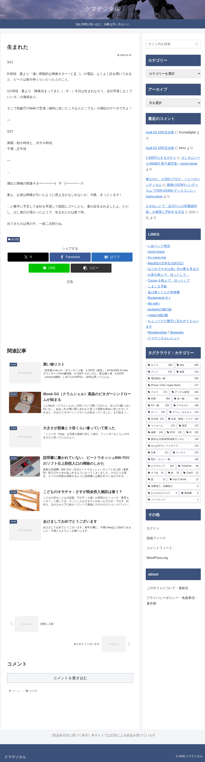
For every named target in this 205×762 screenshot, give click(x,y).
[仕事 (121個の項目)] (158, 453)
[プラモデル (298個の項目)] (186, 406)
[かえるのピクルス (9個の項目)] (162, 493)
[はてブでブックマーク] (112, 257)
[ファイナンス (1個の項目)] (173, 500)
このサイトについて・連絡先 (167, 588)
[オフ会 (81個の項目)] (156, 473)
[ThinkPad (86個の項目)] (188, 466)
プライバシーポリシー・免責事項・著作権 (172, 600)
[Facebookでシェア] (70, 257)
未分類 (13, 239)
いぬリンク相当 (159, 246)
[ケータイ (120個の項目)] (185, 453)
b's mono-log (157, 257)
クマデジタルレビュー (164, 338)
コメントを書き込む (70, 678)
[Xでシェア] (28, 257)
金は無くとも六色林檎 (164, 292)
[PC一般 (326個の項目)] (158, 406)
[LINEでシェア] (49, 268)
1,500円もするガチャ (161, 157)
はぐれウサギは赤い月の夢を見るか (173, 269)
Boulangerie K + (159, 297)
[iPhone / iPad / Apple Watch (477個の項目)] (173, 385)
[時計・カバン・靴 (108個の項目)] (173, 460)
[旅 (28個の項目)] (173, 473)
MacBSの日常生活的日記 (166, 263)
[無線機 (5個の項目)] (190, 493)
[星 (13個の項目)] (156, 480)
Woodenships (157, 332)
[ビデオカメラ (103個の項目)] (161, 466)
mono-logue (156, 251)
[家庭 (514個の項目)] (187, 372)
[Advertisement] (70, 313)
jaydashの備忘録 (160, 309)
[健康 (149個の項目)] (155, 432)
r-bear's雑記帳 (158, 315)
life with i (154, 303)
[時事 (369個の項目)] (159, 399)
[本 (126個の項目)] (192, 432)
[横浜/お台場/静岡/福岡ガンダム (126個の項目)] (173, 439)
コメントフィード (159, 548)
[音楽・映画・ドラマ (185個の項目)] (183, 419)
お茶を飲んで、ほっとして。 (168, 274)
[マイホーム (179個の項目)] (161, 426)
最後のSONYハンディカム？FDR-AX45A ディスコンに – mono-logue (172, 190)
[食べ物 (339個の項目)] (186, 399)
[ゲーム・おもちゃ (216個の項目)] (184, 412)
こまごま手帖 (157, 286)
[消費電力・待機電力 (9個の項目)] (173, 486)
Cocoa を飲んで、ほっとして (169, 280)
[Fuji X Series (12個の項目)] (184, 480)
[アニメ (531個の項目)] (160, 372)
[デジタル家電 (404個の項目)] (185, 392)
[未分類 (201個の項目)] (156, 419)
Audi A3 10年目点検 (160, 132)
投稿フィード (156, 538)
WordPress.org (157, 557)
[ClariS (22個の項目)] (191, 473)
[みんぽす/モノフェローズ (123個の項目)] (173, 446)
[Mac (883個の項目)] (187, 365)
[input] (173, 44)
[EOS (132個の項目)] (174, 432)
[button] (91, 268)
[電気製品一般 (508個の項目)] (173, 379)
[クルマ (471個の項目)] (157, 392)
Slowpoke (177, 332)
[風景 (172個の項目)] (188, 426)
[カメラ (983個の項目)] (160, 365)
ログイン (153, 528)
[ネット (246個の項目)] (156, 412)
